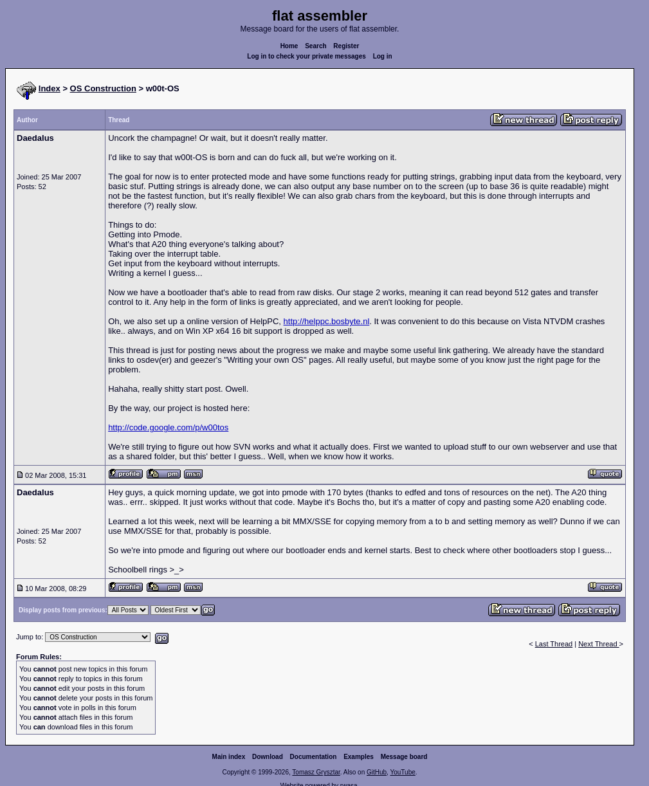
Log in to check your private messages (306, 56)
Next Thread (598, 644)
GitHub (377, 772)
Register (346, 46)
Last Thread (554, 644)
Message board (404, 756)
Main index (229, 756)
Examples (358, 756)
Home (289, 46)
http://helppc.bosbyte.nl (327, 321)
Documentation (313, 756)
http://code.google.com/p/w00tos (168, 427)
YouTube (402, 772)
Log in (382, 56)
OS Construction (103, 88)
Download (267, 756)
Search (315, 46)
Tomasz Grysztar (316, 772)
